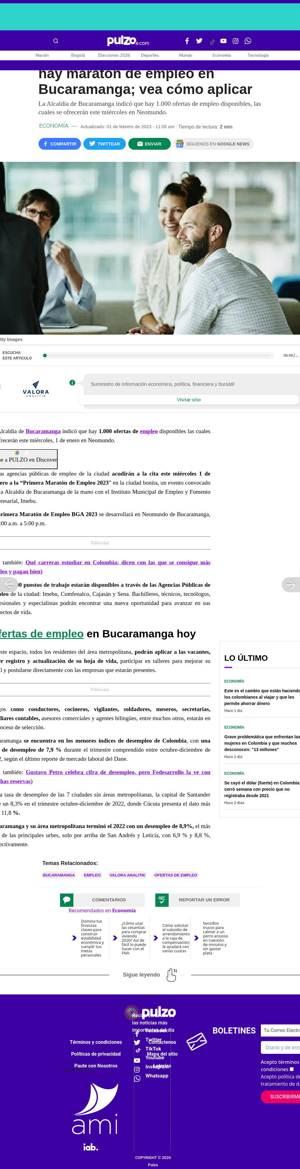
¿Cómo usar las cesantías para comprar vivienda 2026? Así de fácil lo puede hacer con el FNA (134, 938)
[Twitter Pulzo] (199, 43)
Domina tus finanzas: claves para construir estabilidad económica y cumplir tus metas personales (92, 938)
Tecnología (257, 55)
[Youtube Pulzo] (223, 43)
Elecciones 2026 (114, 55)
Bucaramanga (43, 431)
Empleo (92, 875)
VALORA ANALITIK (127, 875)
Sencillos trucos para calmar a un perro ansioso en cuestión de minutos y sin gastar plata (215, 938)
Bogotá (78, 55)
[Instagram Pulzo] (235, 43)
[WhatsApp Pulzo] (247, 43)
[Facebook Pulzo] (187, 43)
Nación (42, 55)
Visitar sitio (189, 399)
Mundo (185, 55)
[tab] (102, 900)
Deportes (150, 55)
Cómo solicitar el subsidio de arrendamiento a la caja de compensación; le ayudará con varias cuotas (176, 938)
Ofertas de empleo (175, 875)
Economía (222, 55)
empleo (149, 431)
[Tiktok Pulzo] (212, 44)
